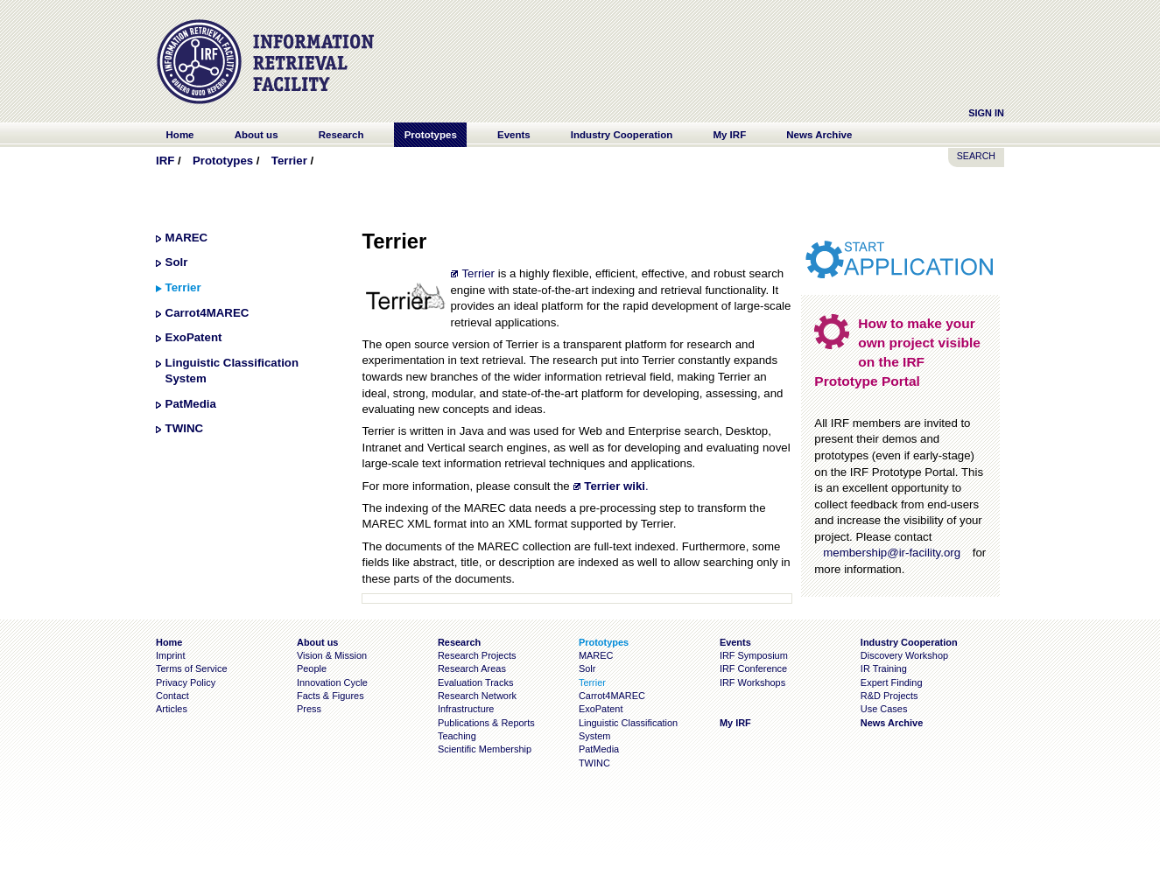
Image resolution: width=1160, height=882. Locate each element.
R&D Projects (889, 695)
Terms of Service (192, 668)
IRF (165, 160)
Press (309, 709)
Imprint (170, 655)
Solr (176, 262)
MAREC (186, 237)
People (312, 668)
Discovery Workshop (904, 655)
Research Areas (472, 668)
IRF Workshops (752, 682)
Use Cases (884, 709)
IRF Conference (753, 668)
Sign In (986, 113)
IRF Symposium (754, 655)
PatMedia (190, 403)
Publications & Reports (486, 723)
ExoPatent (193, 337)
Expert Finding (892, 682)
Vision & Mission (332, 655)
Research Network (477, 695)
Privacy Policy (185, 682)
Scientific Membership (484, 749)
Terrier (289, 160)
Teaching (457, 736)
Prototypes (223, 160)
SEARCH (976, 155)
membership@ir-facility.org (891, 552)
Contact (172, 695)
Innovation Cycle (332, 682)
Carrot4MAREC (207, 312)
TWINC (184, 428)
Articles (171, 709)
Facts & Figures (330, 695)
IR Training (884, 668)
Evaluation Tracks (475, 682)
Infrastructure (466, 709)
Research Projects (477, 655)
